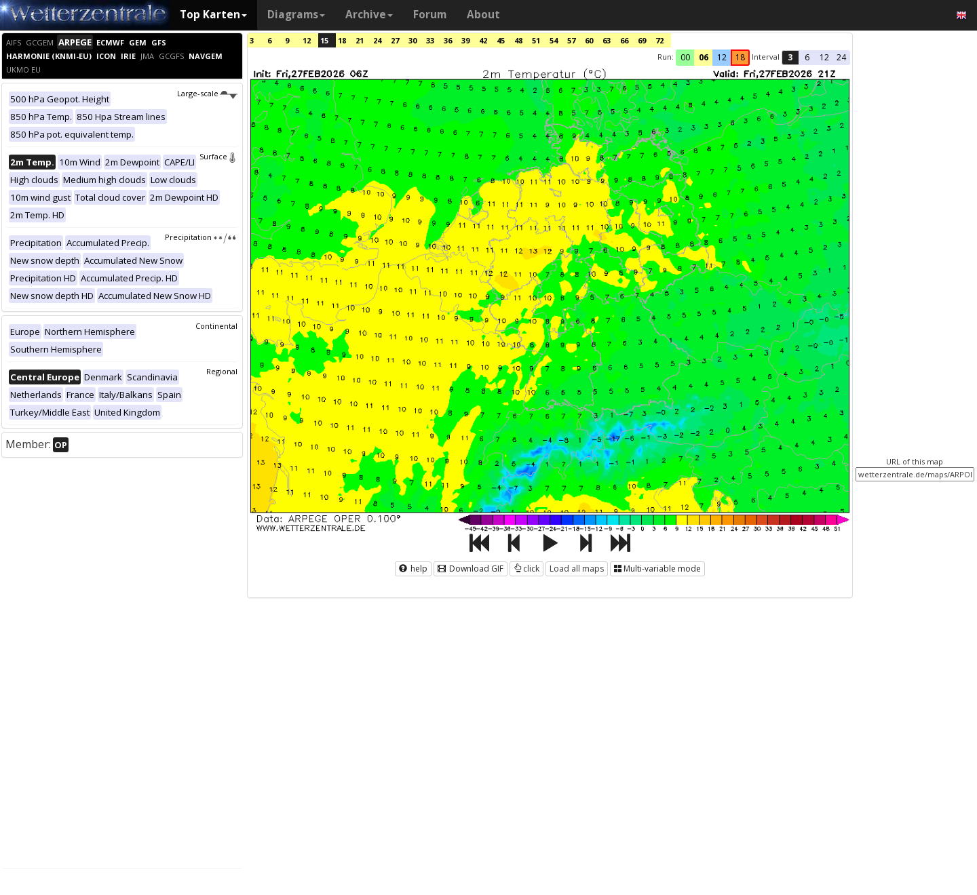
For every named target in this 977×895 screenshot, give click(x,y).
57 (571, 40)
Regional (221, 371)
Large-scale (207, 93)
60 (589, 40)
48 (518, 40)
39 (465, 40)
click (526, 568)
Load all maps (577, 568)
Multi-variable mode (657, 568)
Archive (369, 14)
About (483, 14)
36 (448, 40)
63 (606, 40)
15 (324, 40)
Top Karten (213, 14)
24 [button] (841, 57)
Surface (218, 156)
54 (554, 40)
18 (342, 40)
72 (659, 40)
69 (642, 40)
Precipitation (201, 237)
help (413, 568)
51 (536, 40)
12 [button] (722, 57)
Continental (216, 326)
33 (430, 40)
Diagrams (296, 14)
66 (624, 40)
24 (377, 40)
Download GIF (470, 568)
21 (360, 40)
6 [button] (807, 57)
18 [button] (740, 57)
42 (483, 40)
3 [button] (790, 57)
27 (395, 40)
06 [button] (703, 57)
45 (501, 40)
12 (307, 40)
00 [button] (685, 57)
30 (412, 40)
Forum (429, 14)
